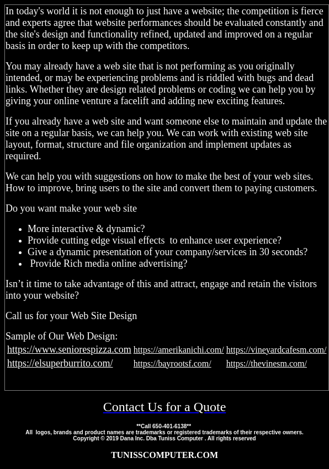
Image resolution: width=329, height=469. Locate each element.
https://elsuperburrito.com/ (60, 363)
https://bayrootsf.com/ (172, 363)
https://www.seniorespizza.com (69, 349)
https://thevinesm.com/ (266, 363)
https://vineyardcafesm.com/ (276, 349)
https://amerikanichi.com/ (179, 349)
